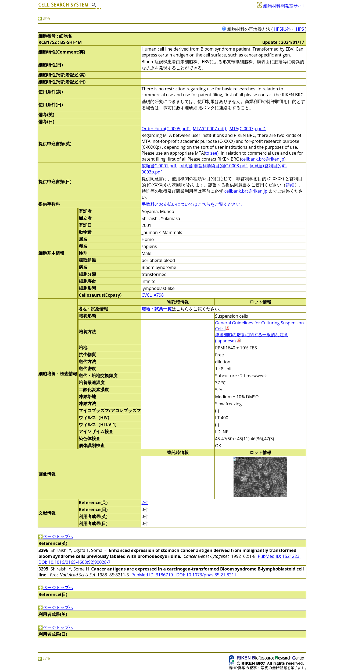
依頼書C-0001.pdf (159, 166)
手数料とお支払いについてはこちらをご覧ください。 (193, 204)
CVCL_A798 (153, 295)
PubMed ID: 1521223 (279, 556)
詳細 (290, 185)
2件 (145, 502)
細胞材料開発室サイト (281, 6)
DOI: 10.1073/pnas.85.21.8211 (206, 575)
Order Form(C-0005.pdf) (166, 129)
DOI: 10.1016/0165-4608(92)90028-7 (74, 562)
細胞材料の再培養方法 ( (248, 29)
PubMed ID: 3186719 (152, 575)
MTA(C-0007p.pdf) (247, 129)
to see (211, 153)
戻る (44, 18)
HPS (300, 29)
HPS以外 (282, 29)
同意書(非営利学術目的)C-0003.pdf (214, 166)
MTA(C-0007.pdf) (210, 129)
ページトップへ (55, 536)
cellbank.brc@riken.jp (262, 159)
